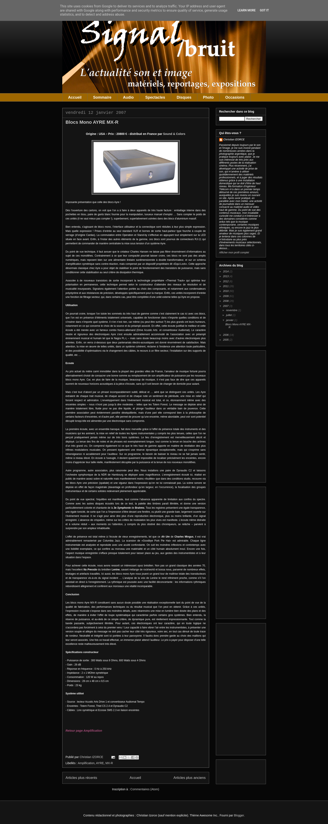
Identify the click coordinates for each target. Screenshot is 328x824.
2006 (226, 334)
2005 (226, 339)
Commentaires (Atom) (144, 789)
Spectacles (155, 97)
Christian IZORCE (234, 139)
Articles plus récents (81, 778)
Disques (184, 97)
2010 (226, 291)
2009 (226, 296)
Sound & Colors (174, 134)
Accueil (75, 97)
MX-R (109, 763)
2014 (226, 271)
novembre (232, 310)
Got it (264, 10)
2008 (226, 301)
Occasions (234, 97)
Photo (208, 97)
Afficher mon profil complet (234, 252)
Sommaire (102, 97)
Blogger (239, 815)
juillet (229, 315)
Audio (128, 97)
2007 (226, 306)
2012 (226, 281)
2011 (226, 286)
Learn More (247, 10)
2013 (226, 276)
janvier (230, 320)
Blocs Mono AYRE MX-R (92, 122)
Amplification (86, 763)
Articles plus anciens (190, 778)
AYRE (100, 763)
